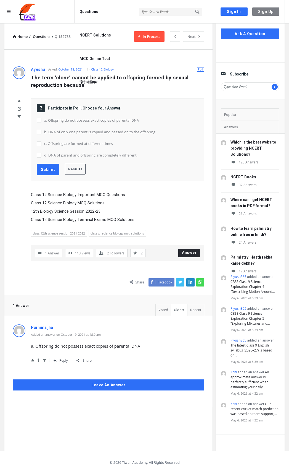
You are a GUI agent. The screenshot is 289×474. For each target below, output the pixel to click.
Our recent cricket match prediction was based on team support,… (254, 409)
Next (193, 36)
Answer (189, 252)
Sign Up (266, 11)
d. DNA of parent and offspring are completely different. (90, 155)
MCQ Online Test (94, 58)
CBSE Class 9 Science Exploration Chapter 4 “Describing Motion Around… (252, 286)
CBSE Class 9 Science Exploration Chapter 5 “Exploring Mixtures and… (250, 318)
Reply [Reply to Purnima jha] (61, 360)
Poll (200, 69)
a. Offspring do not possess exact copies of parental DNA (91, 120)
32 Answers (243, 185)
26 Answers (243, 213)
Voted (163, 310)
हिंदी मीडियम (88, 82)
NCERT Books (243, 177)
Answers (231, 127)
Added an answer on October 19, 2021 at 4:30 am (66, 334)
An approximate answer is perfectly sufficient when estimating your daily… (249, 379)
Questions (88, 11)
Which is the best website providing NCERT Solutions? (253, 148)
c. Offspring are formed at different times (78, 143)
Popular (230, 115)
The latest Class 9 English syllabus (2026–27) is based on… (251, 350)
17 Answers (243, 271)
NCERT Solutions (95, 35)
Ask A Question (250, 34)
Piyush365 (238, 276)
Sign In (234, 11)
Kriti (233, 372)
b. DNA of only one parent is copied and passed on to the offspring (99, 131)
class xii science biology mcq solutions (117, 233)
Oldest (179, 310)
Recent (195, 310)
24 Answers (243, 242)
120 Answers (244, 162)
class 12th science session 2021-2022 (59, 233)
